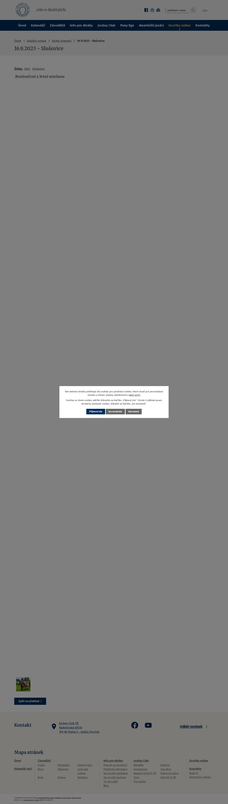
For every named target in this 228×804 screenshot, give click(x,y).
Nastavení (133, 411)
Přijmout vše (95, 411)
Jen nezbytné (115, 411)
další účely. (134, 395)
